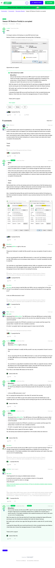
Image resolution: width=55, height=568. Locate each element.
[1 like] (12, 373)
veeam (9, 107)
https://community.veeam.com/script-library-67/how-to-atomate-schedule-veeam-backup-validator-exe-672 (29, 485)
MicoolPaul (9, 244)
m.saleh (8, 28)
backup (17, 107)
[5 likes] (13, 333)
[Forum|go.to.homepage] (7, 3)
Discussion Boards (20, 11)
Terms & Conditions (21, 561)
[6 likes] (13, 153)
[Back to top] (52, 558)
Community (4, 11)
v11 (24, 107)
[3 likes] (13, 112)
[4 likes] (13, 304)
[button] (1, 3)
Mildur (8, 125)
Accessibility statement (33, 561)
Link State (9, 469)
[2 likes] (13, 462)
